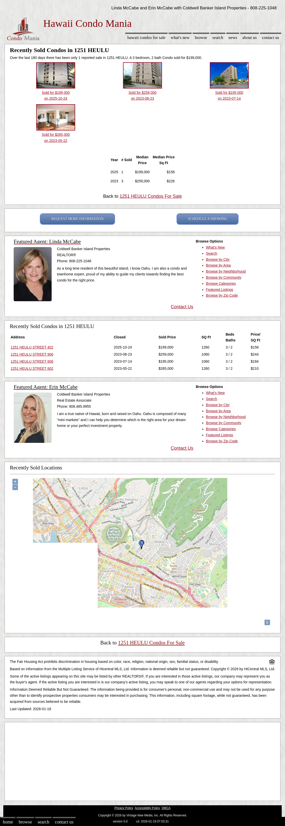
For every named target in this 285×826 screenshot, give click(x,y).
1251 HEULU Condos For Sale (150, 196)
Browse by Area (218, 265)
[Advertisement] (142, 760)
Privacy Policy (123, 808)
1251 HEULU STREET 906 (32, 354)
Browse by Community (223, 277)
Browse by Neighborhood (226, 271)
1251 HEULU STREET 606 (32, 361)
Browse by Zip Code (222, 295)
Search (217, 37)
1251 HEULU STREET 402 (32, 347)
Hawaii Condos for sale (146, 37)
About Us (249, 37)
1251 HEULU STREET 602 (32, 368)
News (233, 37)
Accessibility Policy (147, 808)
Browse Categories (221, 283)
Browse (201, 37)
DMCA (166, 808)
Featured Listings (219, 290)
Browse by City (218, 259)
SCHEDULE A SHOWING (207, 219)
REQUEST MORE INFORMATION (77, 219)
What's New (180, 37)
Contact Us (270, 37)
